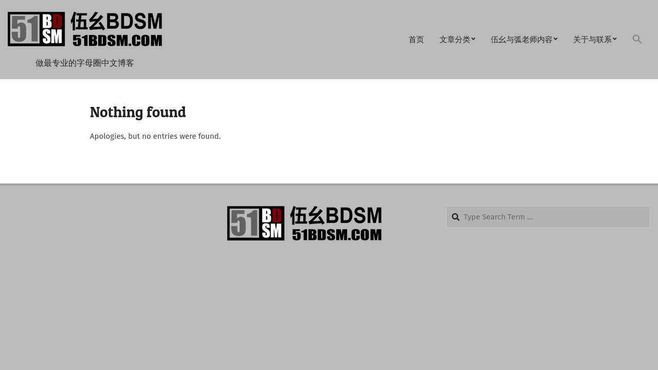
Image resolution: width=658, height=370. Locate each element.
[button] (637, 39)
